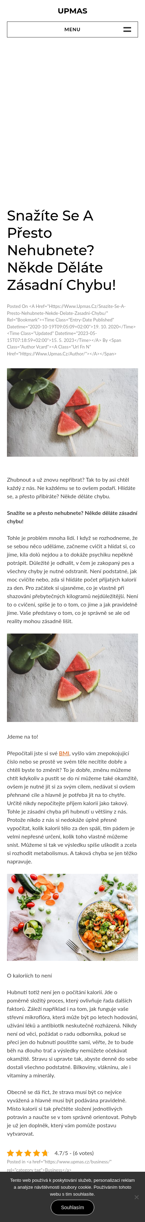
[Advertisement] (72, 122)
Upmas (72, 11)
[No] (136, 1197)
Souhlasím (72, 1207)
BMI (64, 753)
